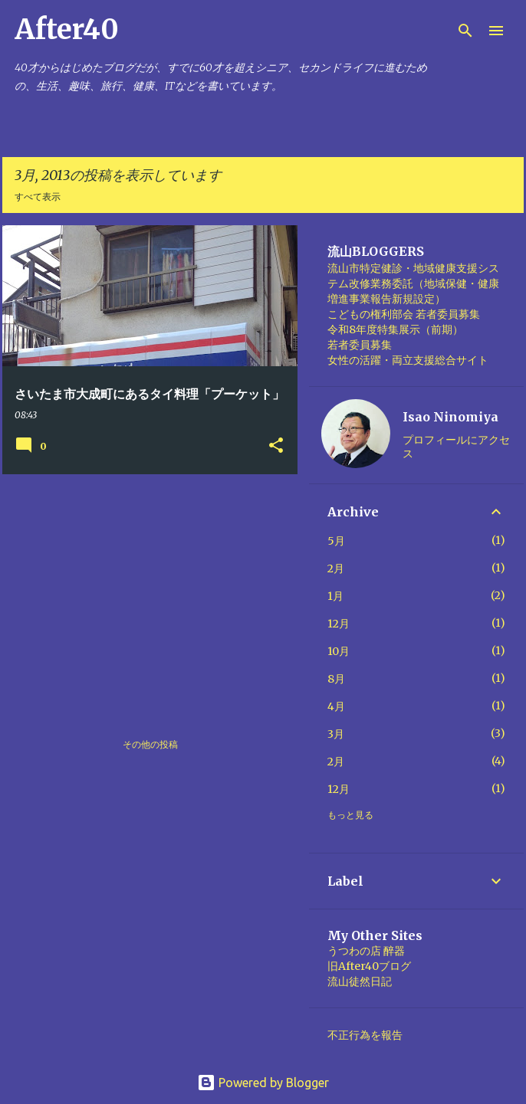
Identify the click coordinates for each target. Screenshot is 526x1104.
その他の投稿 (150, 744)
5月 (336, 541)
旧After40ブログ (369, 966)
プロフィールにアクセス (456, 447)
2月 (335, 568)
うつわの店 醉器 (366, 951)
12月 (338, 624)
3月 (335, 734)
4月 (336, 706)
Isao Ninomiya (450, 416)
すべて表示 (38, 196)
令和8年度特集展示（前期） (395, 329)
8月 (336, 679)
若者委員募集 (359, 345)
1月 (335, 596)
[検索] (465, 30)
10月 (338, 651)
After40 (67, 29)
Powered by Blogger (263, 1082)
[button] (276, 446)
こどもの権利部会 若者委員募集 (403, 314)
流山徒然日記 (359, 981)
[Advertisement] (144, 593)
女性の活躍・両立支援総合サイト (407, 360)
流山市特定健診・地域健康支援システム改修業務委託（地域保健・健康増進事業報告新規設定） (413, 283)
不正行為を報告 (365, 1035)
